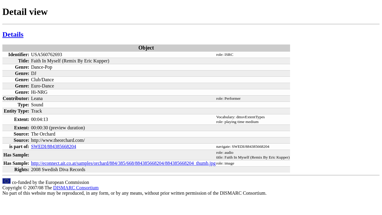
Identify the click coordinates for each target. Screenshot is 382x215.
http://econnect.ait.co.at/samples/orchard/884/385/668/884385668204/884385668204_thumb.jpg (123, 163)
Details (13, 34)
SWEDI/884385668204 (53, 146)
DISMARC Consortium (75, 187)
